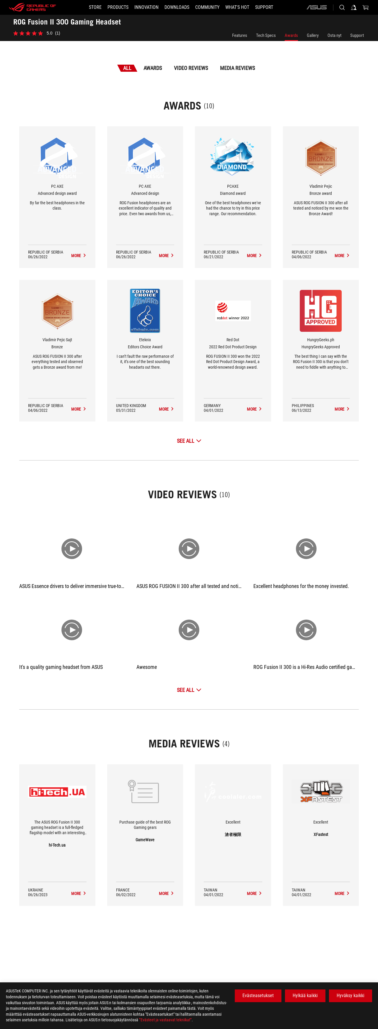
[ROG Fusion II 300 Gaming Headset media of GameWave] (166, 893)
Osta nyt (334, 35)
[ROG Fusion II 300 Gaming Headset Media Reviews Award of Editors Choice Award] (166, 409)
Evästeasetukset (258, 995)
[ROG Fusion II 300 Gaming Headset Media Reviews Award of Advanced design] (166, 255)
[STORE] (95, 7)
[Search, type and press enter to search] (342, 7)
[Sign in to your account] (353, 7)
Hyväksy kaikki (350, 995)
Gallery (313, 35)
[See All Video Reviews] (189, 690)
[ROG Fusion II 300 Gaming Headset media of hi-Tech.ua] (79, 893)
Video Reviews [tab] (191, 68)
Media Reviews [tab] (237, 68)
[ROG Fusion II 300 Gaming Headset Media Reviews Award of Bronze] (79, 409)
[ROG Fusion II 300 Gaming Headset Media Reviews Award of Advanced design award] (79, 255)
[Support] (264, 7)
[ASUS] (316, 7)
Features (239, 35)
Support (357, 35)
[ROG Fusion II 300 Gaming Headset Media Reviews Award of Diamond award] (254, 255)
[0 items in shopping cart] (365, 7)
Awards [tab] (153, 68)
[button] (117, 7)
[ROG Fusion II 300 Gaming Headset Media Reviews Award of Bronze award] (342, 255)
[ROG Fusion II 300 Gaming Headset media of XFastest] (342, 893)
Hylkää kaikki (305, 995)
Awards (291, 35)
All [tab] (127, 68)
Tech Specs (266, 35)
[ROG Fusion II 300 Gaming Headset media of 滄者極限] (254, 893)
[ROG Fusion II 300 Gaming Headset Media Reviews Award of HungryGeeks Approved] (342, 409)
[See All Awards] (189, 441)
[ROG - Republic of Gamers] (32, 7)
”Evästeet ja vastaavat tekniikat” (165, 1019)
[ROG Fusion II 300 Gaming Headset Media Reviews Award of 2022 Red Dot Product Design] (254, 409)
